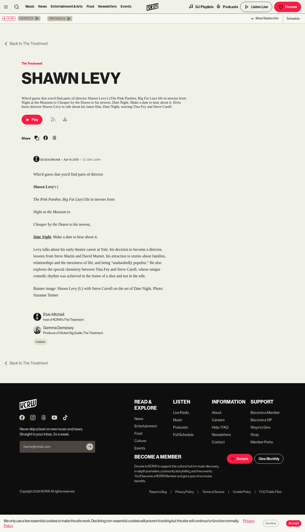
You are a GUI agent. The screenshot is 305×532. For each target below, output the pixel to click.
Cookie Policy (239, 492)
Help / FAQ (220, 427)
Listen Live (256, 6)
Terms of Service (211, 492)
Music (29, 6)
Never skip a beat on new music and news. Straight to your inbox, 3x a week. (51, 431)
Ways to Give (260, 427)
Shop (255, 435)
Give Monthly (269, 459)
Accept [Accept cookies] (294, 523)
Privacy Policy (182, 492)
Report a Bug (158, 492)
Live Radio (181, 412)
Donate (287, 6)
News (42, 6)
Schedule (293, 18)
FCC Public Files (268, 492)
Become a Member (265, 412)
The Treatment (32, 63)
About (216, 412)
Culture (40, 342)
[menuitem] (65, 119)
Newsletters (107, 6)
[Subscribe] (89, 446)
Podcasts (227, 6)
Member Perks (262, 442)
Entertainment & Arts (67, 6)
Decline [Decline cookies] (271, 523)
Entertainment (145, 426)
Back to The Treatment (26, 43)
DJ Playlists (201, 6)
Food (90, 6)
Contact (218, 442)
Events (126, 6)
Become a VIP (261, 420)
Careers (218, 420)
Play (32, 119)
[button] (29, 18)
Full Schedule (183, 435)
